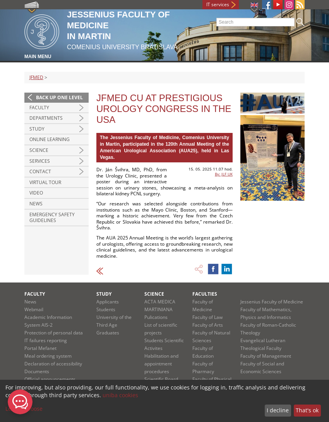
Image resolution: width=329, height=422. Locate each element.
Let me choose (24, 408)
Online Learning (49, 139)
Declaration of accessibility (53, 363)
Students (105, 309)
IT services (217, 4)
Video (36, 192)
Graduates (107, 332)
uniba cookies (120, 395)
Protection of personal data (53, 332)
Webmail (33, 309)
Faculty (39, 107)
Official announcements (49, 379)
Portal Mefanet (40, 348)
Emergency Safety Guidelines (52, 217)
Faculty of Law (207, 317)
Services (39, 161)
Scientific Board (161, 379)
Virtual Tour (45, 182)
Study (37, 129)
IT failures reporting (45, 340)
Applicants (107, 301)
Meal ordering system (48, 356)
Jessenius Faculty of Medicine (271, 301)
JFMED (36, 77)
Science (38, 150)
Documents (36, 371)
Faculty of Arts (207, 325)
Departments (46, 118)
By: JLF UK (224, 174)
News (36, 203)
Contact (40, 171)
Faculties (204, 294)
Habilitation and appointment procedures (161, 364)
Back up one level (59, 97)
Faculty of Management (265, 356)
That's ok (307, 410)
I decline (278, 410)
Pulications (156, 317)
